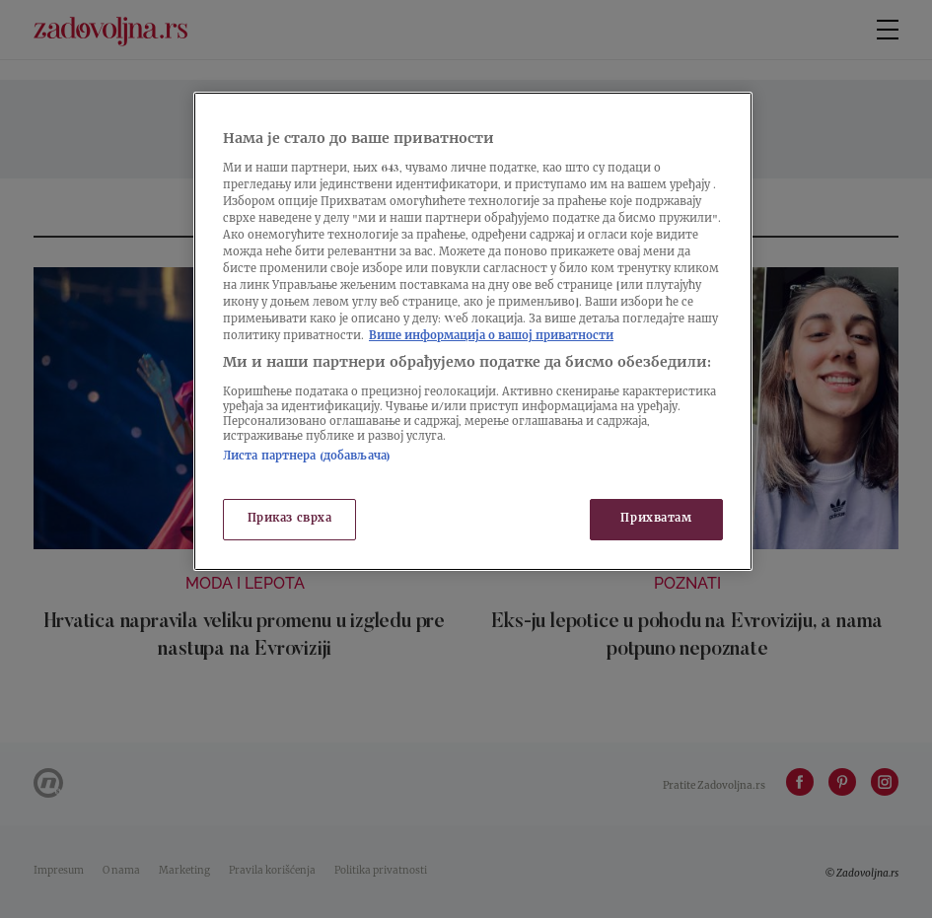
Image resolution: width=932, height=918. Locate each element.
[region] (473, 331)
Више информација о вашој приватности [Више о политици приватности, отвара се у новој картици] (491, 336)
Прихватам (655, 519)
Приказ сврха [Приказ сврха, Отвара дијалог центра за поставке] (290, 519)
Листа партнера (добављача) (307, 457)
